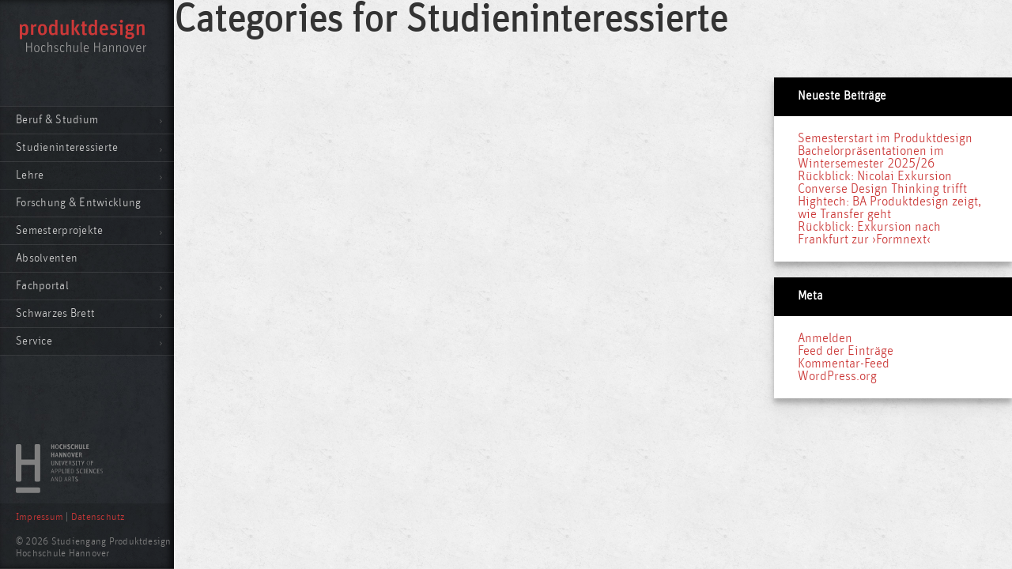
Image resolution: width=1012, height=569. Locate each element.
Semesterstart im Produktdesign (885, 138)
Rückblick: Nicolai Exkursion (875, 176)
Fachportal (42, 286)
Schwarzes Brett (55, 313)
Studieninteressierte (67, 147)
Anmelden (825, 338)
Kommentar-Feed (843, 363)
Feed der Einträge (845, 351)
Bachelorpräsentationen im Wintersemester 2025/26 (871, 157)
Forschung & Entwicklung (78, 203)
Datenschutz (98, 517)
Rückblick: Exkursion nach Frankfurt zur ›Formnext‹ (869, 233)
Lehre (29, 175)
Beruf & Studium (57, 120)
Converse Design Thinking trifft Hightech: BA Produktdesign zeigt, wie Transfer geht (889, 201)
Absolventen (46, 258)
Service (34, 341)
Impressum (39, 517)
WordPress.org (837, 376)
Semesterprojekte (59, 230)
